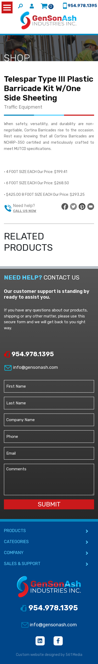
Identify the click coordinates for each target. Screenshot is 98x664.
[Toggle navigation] (7, 31)
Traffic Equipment (23, 107)
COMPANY (14, 552)
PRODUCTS (15, 530)
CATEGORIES (16, 541)
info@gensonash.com (31, 367)
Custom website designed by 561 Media (49, 654)
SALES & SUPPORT (22, 563)
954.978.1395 (29, 354)
